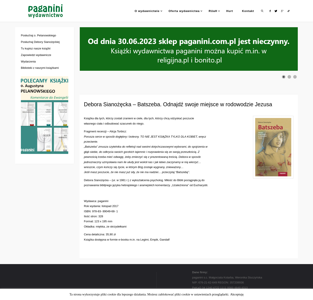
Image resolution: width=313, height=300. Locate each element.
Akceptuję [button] (237, 294)
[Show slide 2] (289, 77)
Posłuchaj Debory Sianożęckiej (40, 42)
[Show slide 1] (283, 77)
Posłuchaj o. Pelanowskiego (38, 35)
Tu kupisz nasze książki (35, 48)
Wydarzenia (28, 61)
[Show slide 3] (295, 77)
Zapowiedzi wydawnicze (36, 55)
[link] (262, 11)
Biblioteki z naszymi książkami (40, 67)
